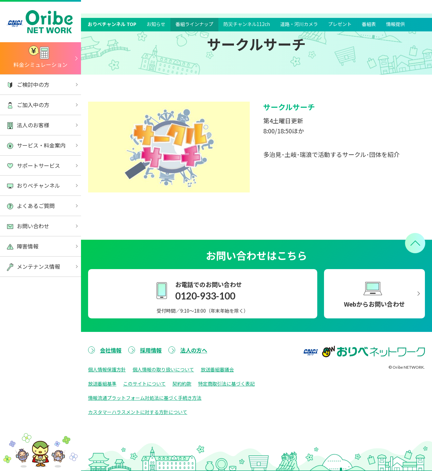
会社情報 (111, 350)
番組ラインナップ (194, 6)
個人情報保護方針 (107, 369)
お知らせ (155, 6)
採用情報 (151, 350)
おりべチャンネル (118, 20)
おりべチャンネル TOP (112, 6)
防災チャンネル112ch (246, 6)
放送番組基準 (102, 383)
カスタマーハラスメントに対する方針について (137, 412)
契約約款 (181, 383)
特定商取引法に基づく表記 (226, 383)
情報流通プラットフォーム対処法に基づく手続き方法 (144, 397)
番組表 (369, 6)
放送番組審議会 (217, 369)
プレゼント (340, 6)
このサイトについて (144, 383)
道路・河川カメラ (299, 6)
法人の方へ (193, 350)
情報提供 (395, 6)
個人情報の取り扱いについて (163, 369)
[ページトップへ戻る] (415, 243)
